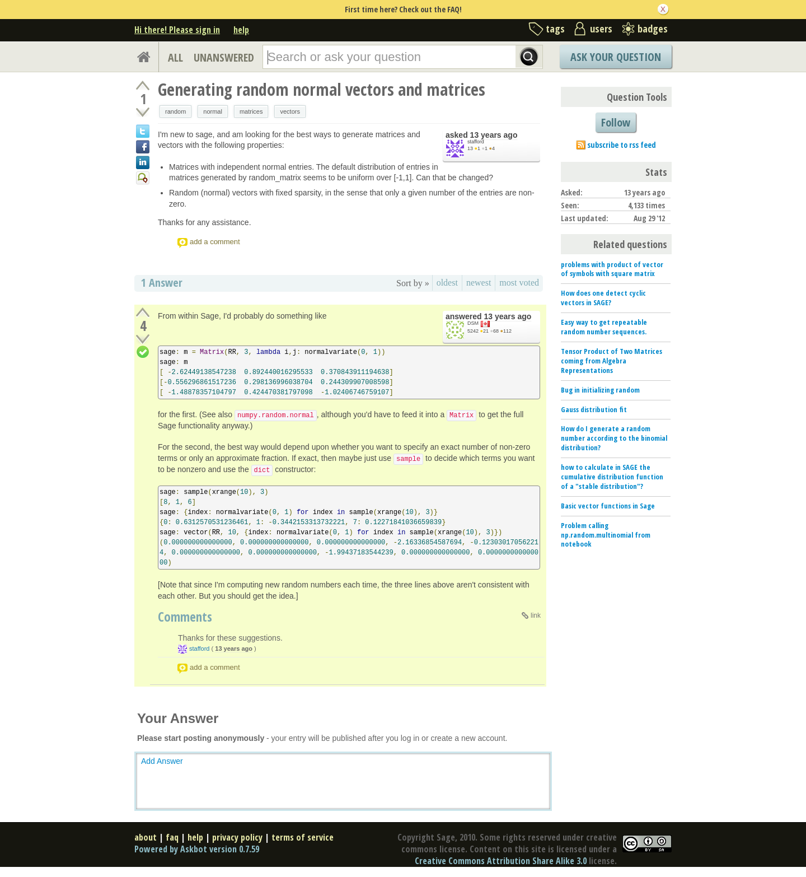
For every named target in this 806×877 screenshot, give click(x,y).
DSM (473, 323)
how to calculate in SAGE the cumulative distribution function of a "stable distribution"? (612, 476)
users (601, 28)
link (536, 615)
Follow (615, 122)
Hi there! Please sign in (177, 30)
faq (172, 837)
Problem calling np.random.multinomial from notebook (605, 534)
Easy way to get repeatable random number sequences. (604, 327)
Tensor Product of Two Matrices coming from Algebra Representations (611, 360)
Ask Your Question (615, 56)
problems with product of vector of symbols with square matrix (612, 269)
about (145, 837)
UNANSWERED (224, 57)
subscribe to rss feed (621, 144)
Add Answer (162, 761)
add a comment (215, 241)
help (241, 30)
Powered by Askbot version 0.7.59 (196, 849)
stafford (475, 141)
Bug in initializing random (600, 390)
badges (653, 28)
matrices (251, 111)
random (175, 111)
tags (555, 28)
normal (212, 111)
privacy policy (237, 837)
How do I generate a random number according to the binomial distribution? (614, 438)
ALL (175, 57)
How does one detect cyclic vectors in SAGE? (603, 297)
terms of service (302, 837)
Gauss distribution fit (594, 409)
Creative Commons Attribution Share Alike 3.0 (501, 861)
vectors (289, 111)
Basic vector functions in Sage (608, 506)
